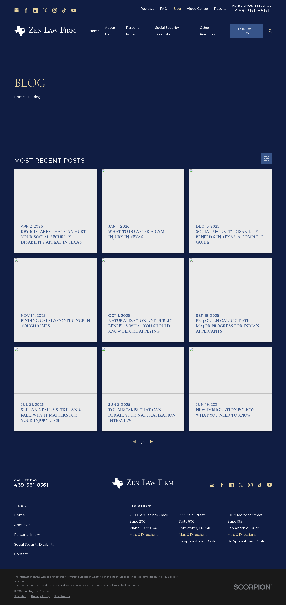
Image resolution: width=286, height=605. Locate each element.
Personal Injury (27, 535)
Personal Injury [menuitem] (133, 31)
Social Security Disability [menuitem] (167, 31)
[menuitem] (20, 596)
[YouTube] (74, 10)
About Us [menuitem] (110, 31)
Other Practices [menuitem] (207, 31)
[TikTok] (64, 10)
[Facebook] (26, 10)
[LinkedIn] (35, 10)
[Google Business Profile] (16, 10)
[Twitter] (45, 10)
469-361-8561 (252, 10)
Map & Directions (144, 535)
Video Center (197, 9)
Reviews (147, 9)
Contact (21, 554)
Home (19, 515)
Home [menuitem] (94, 31)
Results (220, 9)
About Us (22, 525)
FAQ (163, 9)
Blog (177, 9)
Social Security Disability (34, 544)
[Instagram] (54, 10)
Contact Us (246, 31)
